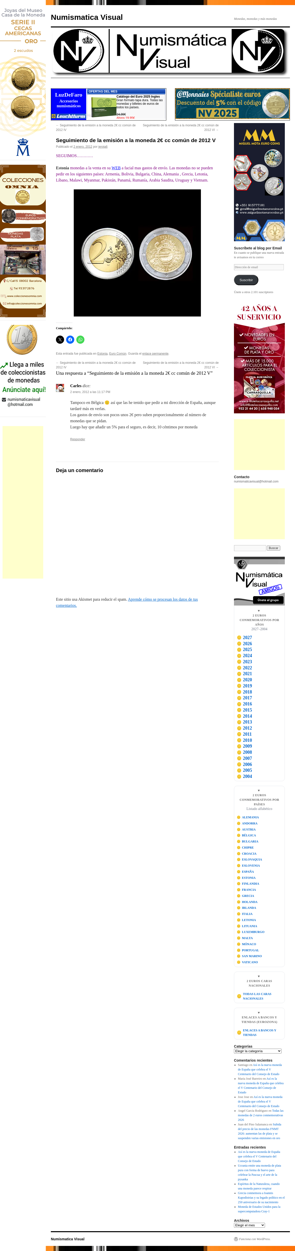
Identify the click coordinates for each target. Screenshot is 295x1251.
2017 (244, 697)
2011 (244, 734)
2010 (244, 740)
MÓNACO (246, 944)
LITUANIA (247, 926)
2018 (244, 692)
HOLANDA (247, 902)
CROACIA (247, 853)
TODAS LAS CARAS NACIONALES (254, 996)
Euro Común (117, 353)
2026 (244, 643)
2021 (244, 673)
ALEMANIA (248, 817)
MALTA (245, 938)
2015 (244, 710)
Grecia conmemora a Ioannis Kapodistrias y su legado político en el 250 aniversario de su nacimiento (261, 1197)
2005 (244, 770)
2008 (244, 752)
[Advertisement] (23, 502)
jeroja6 (103, 146)
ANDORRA (247, 823)
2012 (244, 728)
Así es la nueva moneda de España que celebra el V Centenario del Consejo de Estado (260, 1069)
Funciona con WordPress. (255, 1239)
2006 (244, 764)
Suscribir (246, 280)
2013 (244, 722)
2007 (244, 758)
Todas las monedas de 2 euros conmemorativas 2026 (261, 1115)
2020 (244, 679)
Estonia (102, 353)
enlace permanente (155, 353)
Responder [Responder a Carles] (77, 439)
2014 (244, 716)
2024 (244, 655)
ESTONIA (246, 878)
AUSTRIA (246, 829)
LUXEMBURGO (250, 932)
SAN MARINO (249, 956)
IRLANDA (246, 908)
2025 (244, 649)
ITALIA (245, 914)
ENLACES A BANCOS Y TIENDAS (256, 1033)
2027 (244, 637)
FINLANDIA (248, 883)
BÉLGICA (246, 835)
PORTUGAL (248, 950)
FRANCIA (246, 889)
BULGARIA (247, 841)
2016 (244, 703)
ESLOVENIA (248, 865)
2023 (244, 661)
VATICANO (247, 962)
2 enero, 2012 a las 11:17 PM (90, 392)
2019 (244, 685)
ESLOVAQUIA (249, 859)
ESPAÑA (245, 871)
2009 (244, 746)
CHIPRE (245, 847)
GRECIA (245, 896)
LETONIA (246, 920)
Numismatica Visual (87, 17)
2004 (244, 776)
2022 (244, 667)
